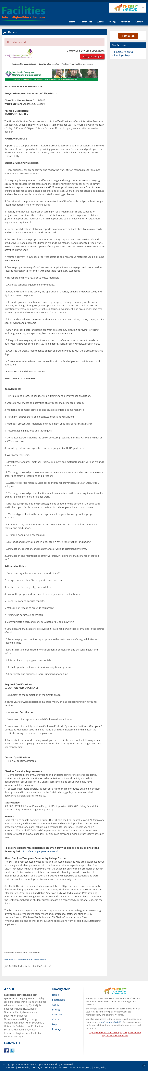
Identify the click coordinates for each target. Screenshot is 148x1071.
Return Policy (24, 1067)
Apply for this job (92, 56)
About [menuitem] (55, 1004)
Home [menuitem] (55, 994)
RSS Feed (10, 1067)
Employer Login (122, 55)
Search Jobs (86, 21)
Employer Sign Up (124, 51)
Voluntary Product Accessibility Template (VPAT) (68, 1067)
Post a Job (128, 36)
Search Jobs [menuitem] (58, 999)
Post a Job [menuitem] (57, 1029)
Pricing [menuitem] (56, 1009)
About (100, 21)
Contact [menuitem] (56, 1019)
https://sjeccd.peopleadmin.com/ (40, 851)
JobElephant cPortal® (111, 1022)
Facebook (6, 1050)
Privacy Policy (100, 1067)
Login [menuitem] (55, 1024)
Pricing (112, 21)
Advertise (125, 21)
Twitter (12, 1050)
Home (72, 21)
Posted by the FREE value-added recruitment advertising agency (25, 959)
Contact (139, 21)
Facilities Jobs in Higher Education (37, 1064)
